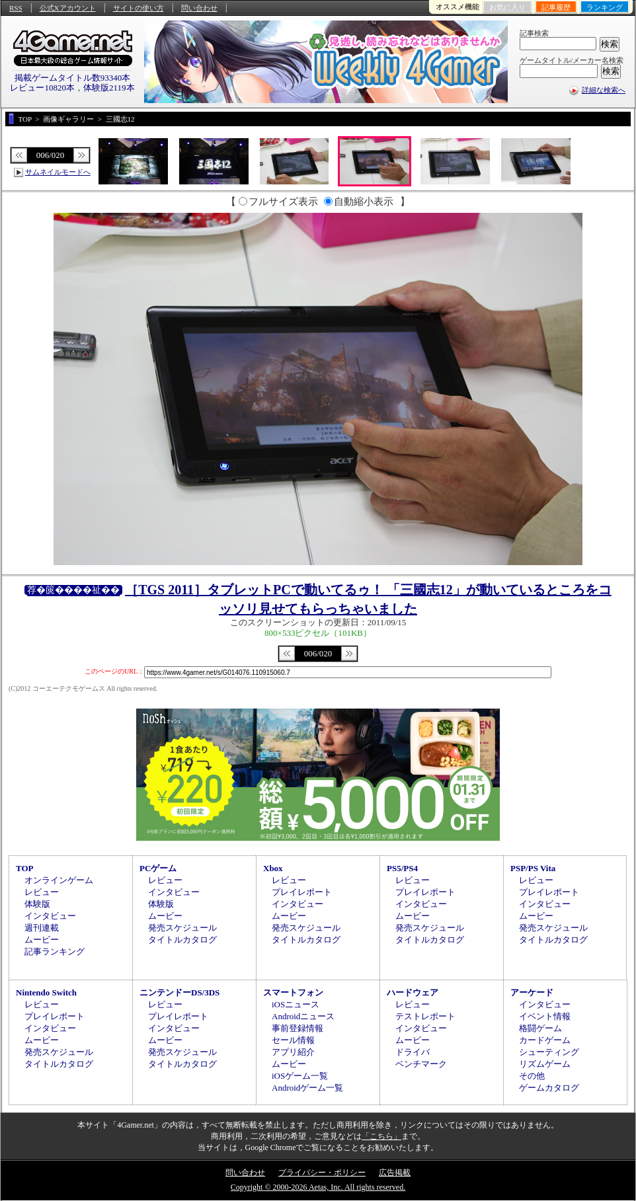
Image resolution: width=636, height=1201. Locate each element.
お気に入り (507, 7)
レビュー (41, 892)
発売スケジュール (182, 928)
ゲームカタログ (549, 1088)
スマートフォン (293, 992)
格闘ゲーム (540, 1028)
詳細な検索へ (603, 90)
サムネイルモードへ (58, 172)
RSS (15, 8)
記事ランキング (54, 951)
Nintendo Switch (46, 992)
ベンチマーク (421, 1064)
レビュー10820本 (42, 88)
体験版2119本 (109, 88)
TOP (25, 868)
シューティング (549, 1052)
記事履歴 (556, 7)
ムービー (41, 940)
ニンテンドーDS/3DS (179, 992)
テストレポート (425, 1016)
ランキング (604, 7)
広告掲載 (395, 1172)
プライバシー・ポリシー (322, 1172)
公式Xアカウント (68, 8)
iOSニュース (295, 1004)
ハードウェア (412, 992)
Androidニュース (303, 1016)
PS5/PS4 (402, 868)
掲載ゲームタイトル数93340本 (73, 78)
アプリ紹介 (293, 1052)
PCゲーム (158, 868)
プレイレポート (302, 892)
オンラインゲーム (58, 880)
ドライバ (412, 1052)
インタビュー (50, 916)
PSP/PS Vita (532, 868)
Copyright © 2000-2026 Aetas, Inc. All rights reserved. (318, 1187)
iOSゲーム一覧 (300, 1076)
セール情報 (293, 1040)
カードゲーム (545, 1040)
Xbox (273, 868)
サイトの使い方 (138, 8)
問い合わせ (199, 8)
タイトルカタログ (182, 940)
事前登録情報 (297, 1028)
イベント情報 (545, 1016)
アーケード (531, 992)
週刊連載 (41, 928)
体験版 (37, 904)
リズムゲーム (545, 1064)
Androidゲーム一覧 (307, 1088)
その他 (532, 1076)
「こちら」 (381, 1136)
